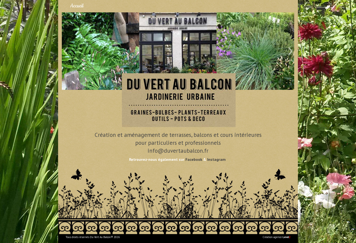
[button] (65, 51)
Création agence (276, 237)
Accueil (77, 5)
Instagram (216, 159)
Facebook (193, 159)
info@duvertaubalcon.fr (178, 150)
